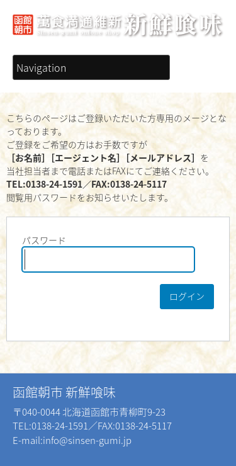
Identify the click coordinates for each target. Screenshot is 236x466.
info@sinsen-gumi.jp (87, 440)
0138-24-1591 (59, 426)
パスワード (108, 253)
